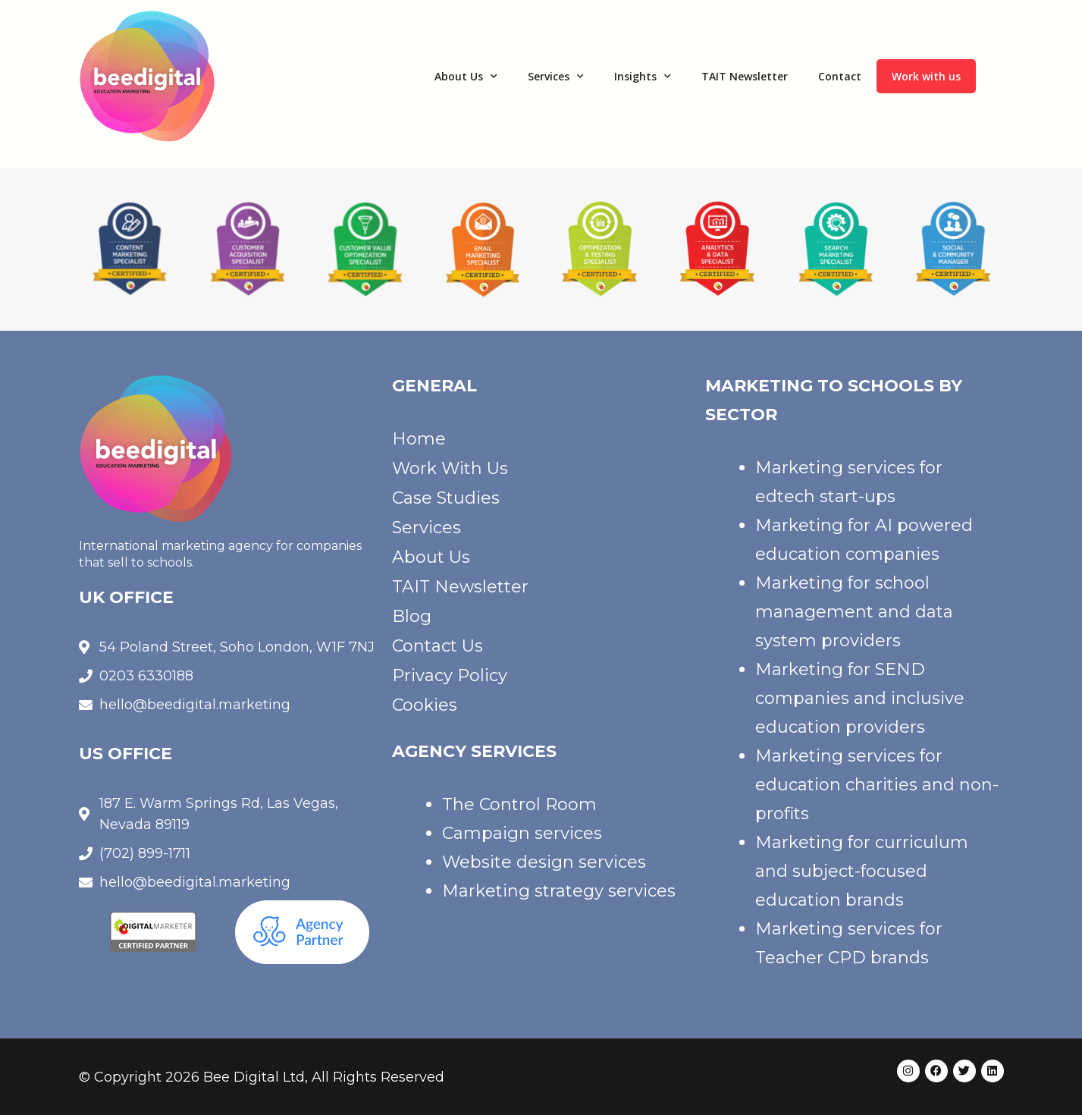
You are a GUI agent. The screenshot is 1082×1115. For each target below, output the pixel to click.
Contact (839, 76)
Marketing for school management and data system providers (854, 612)
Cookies (424, 705)
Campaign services (522, 833)
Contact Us (437, 646)
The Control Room (519, 804)
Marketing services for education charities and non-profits (877, 785)
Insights (642, 76)
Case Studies (446, 498)
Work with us (926, 76)
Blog (411, 616)
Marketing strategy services (559, 891)
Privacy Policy (449, 675)
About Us (465, 76)
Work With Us (450, 468)
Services (556, 76)
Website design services (544, 862)
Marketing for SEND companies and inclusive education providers (859, 698)
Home (419, 439)
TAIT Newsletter (744, 76)
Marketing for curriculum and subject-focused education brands (861, 871)
